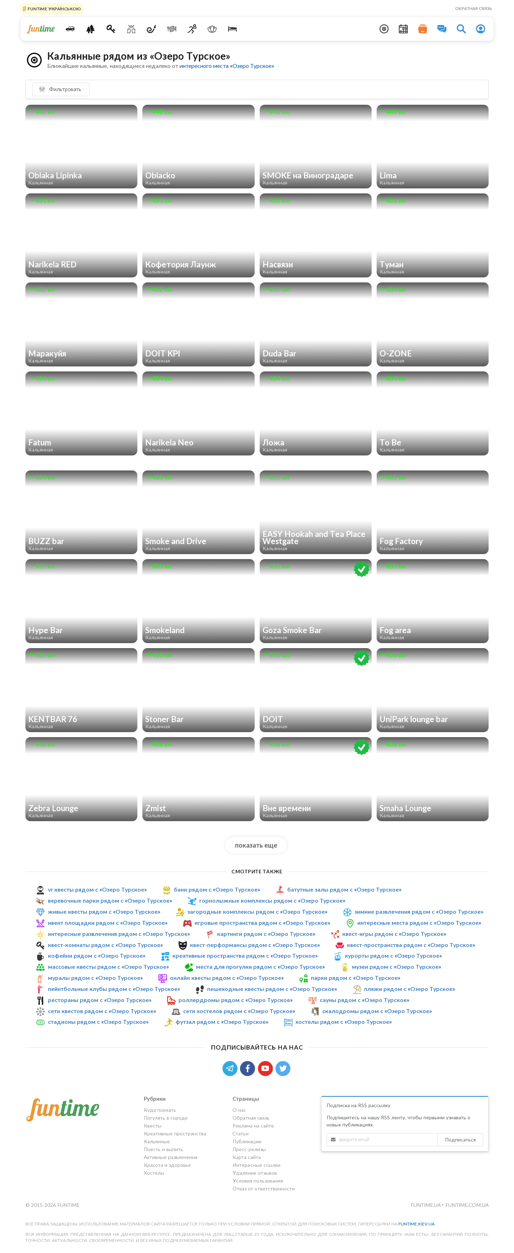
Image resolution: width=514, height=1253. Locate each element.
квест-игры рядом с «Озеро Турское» (394, 933)
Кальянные (157, 1141)
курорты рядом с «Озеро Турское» (393, 955)
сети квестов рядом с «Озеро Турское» (102, 1010)
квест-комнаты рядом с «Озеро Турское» (105, 944)
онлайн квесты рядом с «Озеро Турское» (227, 977)
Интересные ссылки (256, 1165)
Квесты (152, 1126)
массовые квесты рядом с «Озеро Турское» (108, 966)
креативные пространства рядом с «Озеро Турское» (245, 955)
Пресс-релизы (249, 1149)
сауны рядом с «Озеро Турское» (364, 999)
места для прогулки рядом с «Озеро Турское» (260, 966)
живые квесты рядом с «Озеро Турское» (104, 911)
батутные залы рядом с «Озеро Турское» (344, 889)
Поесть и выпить (163, 1149)
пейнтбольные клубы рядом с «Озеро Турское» (114, 988)
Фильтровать (60, 89)
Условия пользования (257, 1181)
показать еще (256, 845)
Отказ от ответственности (263, 1188)
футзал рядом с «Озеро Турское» (222, 1021)
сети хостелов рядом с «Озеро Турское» (239, 1010)
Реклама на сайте (253, 1126)
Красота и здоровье (167, 1165)
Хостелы (154, 1173)
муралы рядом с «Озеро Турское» (95, 977)
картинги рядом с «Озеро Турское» (266, 933)
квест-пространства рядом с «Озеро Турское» (411, 944)
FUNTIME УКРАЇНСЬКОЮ (53, 8)
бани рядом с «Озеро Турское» (217, 889)
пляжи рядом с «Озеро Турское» (409, 988)
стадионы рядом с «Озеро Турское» (98, 1021)
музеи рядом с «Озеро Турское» (396, 966)
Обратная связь (473, 8)
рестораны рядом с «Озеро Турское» (99, 999)
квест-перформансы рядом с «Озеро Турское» (255, 944)
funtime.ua (426, 1205)
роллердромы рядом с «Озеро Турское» (235, 999)
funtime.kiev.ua (416, 1224)
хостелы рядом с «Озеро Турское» (343, 1021)
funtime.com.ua (467, 1205)
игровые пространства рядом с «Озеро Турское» (262, 922)
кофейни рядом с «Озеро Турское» (96, 955)
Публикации (246, 1141)
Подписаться (460, 1139)
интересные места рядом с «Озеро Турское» (419, 922)
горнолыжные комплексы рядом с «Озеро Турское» (272, 900)
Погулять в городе (166, 1118)
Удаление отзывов (254, 1173)
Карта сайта (246, 1157)
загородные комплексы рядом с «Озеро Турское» (257, 911)
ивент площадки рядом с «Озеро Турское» (107, 922)
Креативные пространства (175, 1133)
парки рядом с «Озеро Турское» (355, 977)
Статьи (240, 1133)
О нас (239, 1110)
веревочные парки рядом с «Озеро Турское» (110, 900)
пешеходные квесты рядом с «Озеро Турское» (272, 988)
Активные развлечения (170, 1157)
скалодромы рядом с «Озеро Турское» (377, 1010)
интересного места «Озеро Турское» (227, 65)
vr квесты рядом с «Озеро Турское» (97, 889)
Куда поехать (160, 1110)
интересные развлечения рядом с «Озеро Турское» (119, 933)
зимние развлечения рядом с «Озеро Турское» (418, 911)
